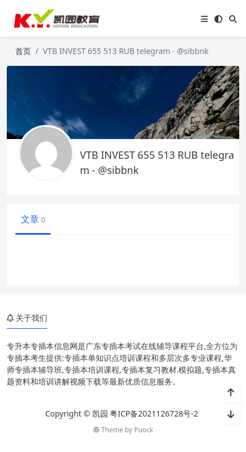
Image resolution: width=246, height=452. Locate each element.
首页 (23, 51)
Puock (143, 430)
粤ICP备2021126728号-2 (154, 413)
